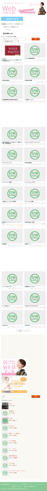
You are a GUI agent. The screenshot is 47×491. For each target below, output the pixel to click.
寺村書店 (11, 411)
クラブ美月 (12, 463)
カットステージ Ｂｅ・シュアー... (17, 470)
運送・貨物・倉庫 (19, 307)
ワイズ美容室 (12, 441)
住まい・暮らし (20, 101)
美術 (44, 203)
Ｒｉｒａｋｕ (12, 448)
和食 (13, 405)
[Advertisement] (23, 114)
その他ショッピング (14, 203)
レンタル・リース (42, 164)
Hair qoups (11, 426)
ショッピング (19, 203)
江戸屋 (10, 418)
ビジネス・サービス (15, 101)
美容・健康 (15, 450)
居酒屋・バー (15, 420)
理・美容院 (15, 435)
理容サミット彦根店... (14, 433)
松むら (10, 403)
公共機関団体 (15, 457)
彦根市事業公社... (13, 456)
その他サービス (20, 62)
